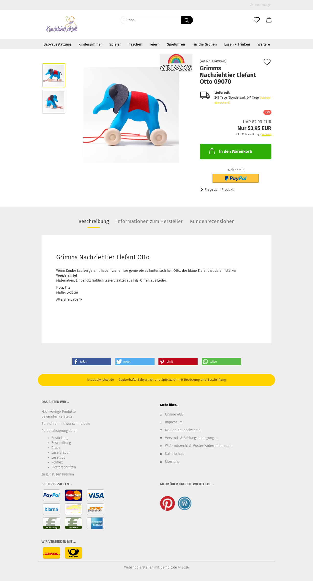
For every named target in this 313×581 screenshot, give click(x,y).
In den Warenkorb (230, 151)
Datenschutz (174, 454)
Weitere (263, 44)
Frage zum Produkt (219, 190)
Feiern (155, 44)
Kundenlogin (260, 5)
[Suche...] (187, 20)
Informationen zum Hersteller (149, 221)
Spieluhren (176, 44)
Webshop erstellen (138, 567)
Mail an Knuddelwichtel (183, 430)
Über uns (172, 462)
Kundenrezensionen (212, 221)
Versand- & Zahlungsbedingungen (191, 438)
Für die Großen (204, 44)
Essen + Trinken (237, 44)
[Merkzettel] (257, 20)
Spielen (115, 44)
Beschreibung (93, 221)
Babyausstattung (57, 44)
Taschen (135, 44)
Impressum (173, 422)
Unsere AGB (174, 414)
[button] (269, 20)
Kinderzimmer (90, 44)
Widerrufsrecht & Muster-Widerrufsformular (199, 446)
